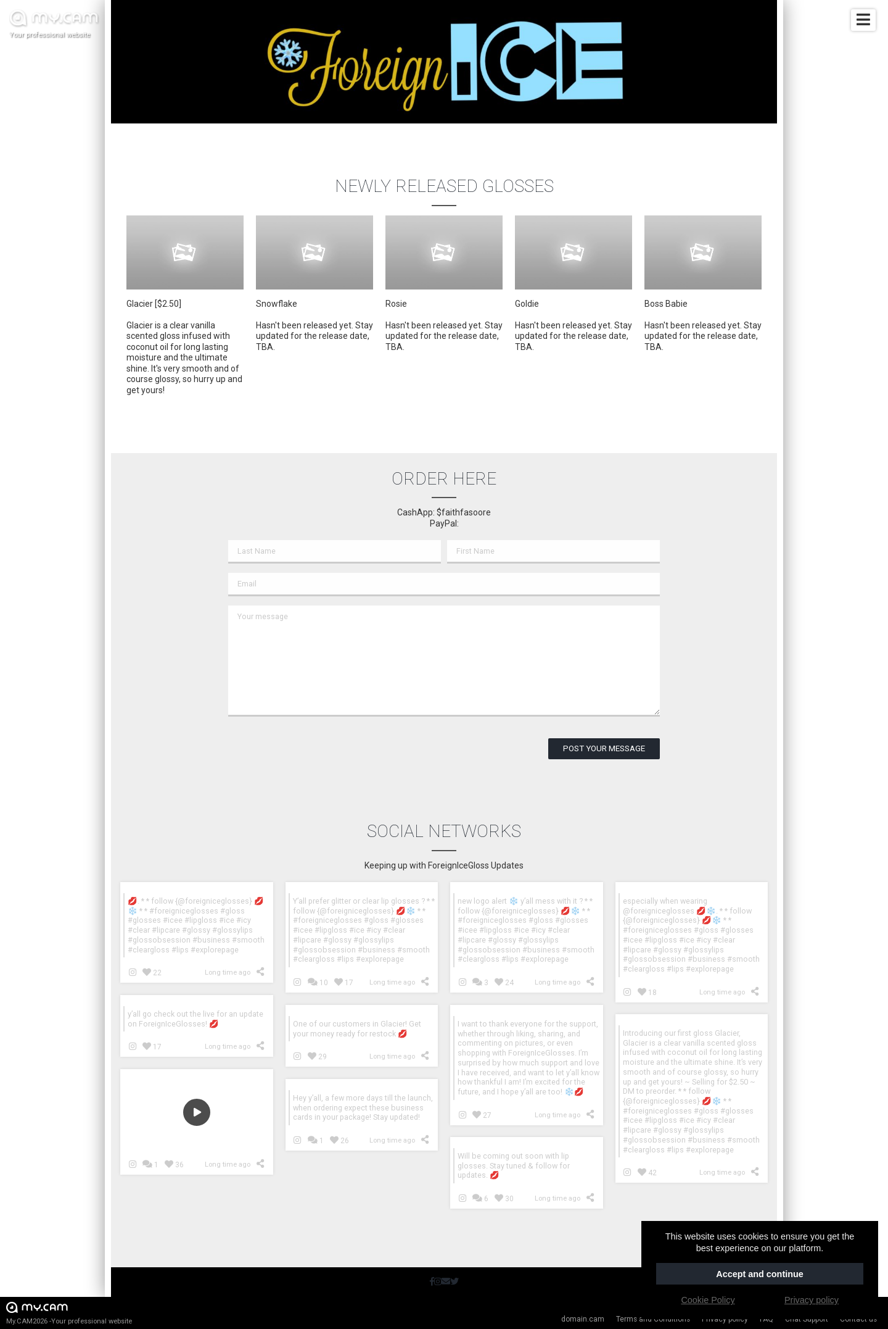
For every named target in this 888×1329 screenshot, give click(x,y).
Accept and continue (760, 1274)
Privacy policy (725, 1319)
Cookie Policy (707, 1300)
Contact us (858, 1319)
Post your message (604, 748)
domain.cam (582, 1319)
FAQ (766, 1319)
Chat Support (806, 1319)
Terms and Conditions (653, 1319)
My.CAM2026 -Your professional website (69, 1312)
